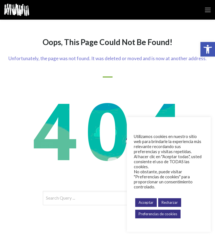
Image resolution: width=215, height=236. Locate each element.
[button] (207, 49)
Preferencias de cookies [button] (158, 214)
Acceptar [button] (146, 202)
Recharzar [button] (170, 202)
